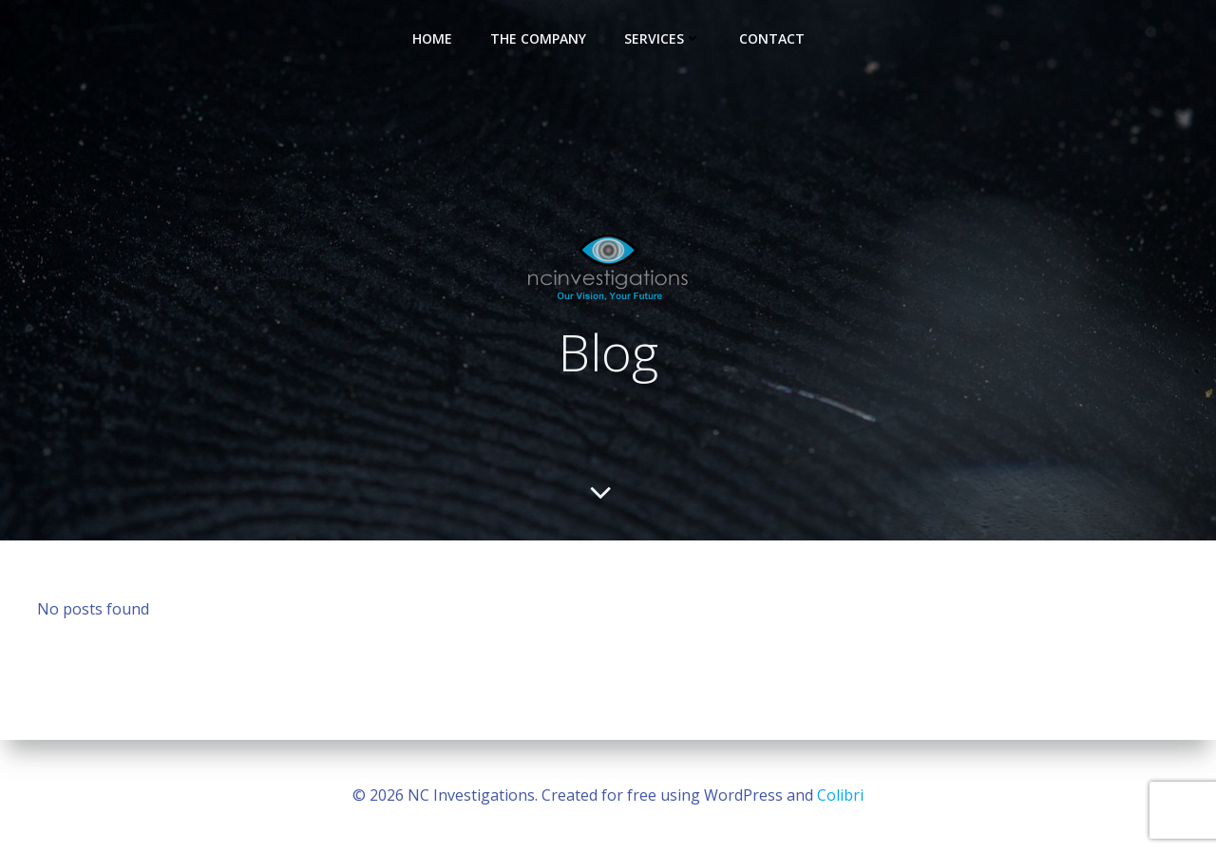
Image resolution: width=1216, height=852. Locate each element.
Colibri (840, 795)
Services (662, 38)
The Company (538, 38)
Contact (772, 38)
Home (432, 38)
